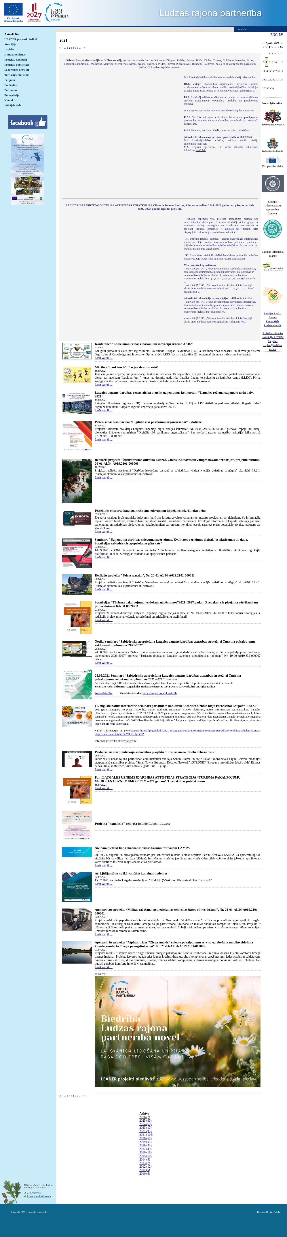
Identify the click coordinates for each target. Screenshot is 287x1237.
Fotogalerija (11, 95)
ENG (274, 34)
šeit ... (196, 291)
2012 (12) (145, 1166)
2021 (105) (146, 1134)
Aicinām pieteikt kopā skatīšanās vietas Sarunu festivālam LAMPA (142, 848)
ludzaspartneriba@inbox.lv (39, 1196)
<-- (61, 47)
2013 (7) (144, 1163)
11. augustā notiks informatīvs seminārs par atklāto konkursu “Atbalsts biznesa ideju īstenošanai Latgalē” (170, 706)
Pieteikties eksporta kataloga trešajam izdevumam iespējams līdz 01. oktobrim (150, 510)
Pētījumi (9, 80)
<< (263, 44)
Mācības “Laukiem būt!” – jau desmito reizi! (126, 367)
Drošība (9, 49)
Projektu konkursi (15, 59)
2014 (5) (144, 1159)
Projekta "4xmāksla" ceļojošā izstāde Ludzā (126, 823)
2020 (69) (145, 1138)
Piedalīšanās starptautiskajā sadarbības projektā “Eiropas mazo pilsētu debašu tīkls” (155, 752)
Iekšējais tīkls (12, 105)
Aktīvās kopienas (14, 54)
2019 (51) (145, 1141)
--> (83, 47)
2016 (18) (145, 1152)
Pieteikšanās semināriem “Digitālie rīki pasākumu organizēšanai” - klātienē (148, 422)
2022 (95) (145, 1131)
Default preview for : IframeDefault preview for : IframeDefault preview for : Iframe (121, 134)
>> (282, 44)
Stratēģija (10, 44)
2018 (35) (145, 1145)
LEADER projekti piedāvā (20, 39)
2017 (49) (145, 1149)
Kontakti (9, 100)
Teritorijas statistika (16, 74)
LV (281, 34)
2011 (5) (144, 1170)
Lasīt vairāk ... (103, 358)
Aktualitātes (11, 34)
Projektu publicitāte (16, 64)
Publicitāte (11, 85)
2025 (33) (145, 1120)
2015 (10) (145, 1156)
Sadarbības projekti (16, 69)
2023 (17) (145, 1127)
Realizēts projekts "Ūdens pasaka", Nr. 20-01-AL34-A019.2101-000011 (145, 575)
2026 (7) (144, 1117)
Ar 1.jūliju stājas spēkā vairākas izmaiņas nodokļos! (132, 873)
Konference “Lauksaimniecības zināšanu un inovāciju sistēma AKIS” (144, 344)
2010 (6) (144, 1173)
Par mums (10, 90)
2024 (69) (145, 1124)
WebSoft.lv (275, 1212)
